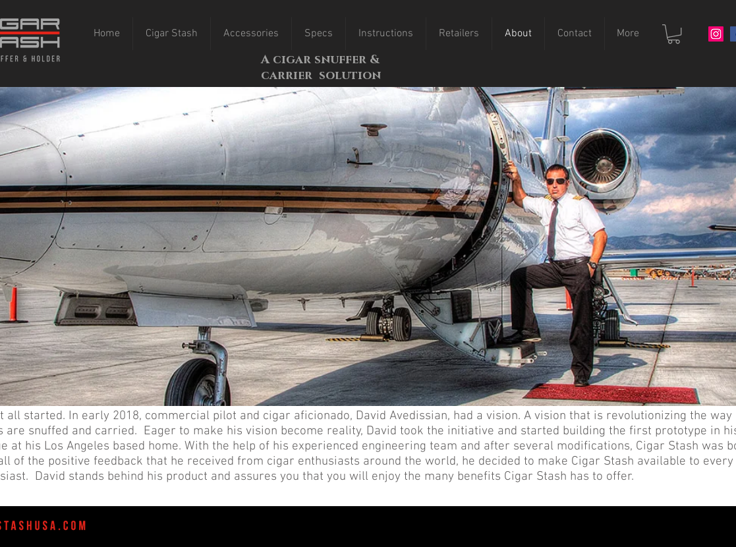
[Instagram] (715, 34)
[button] (673, 33)
